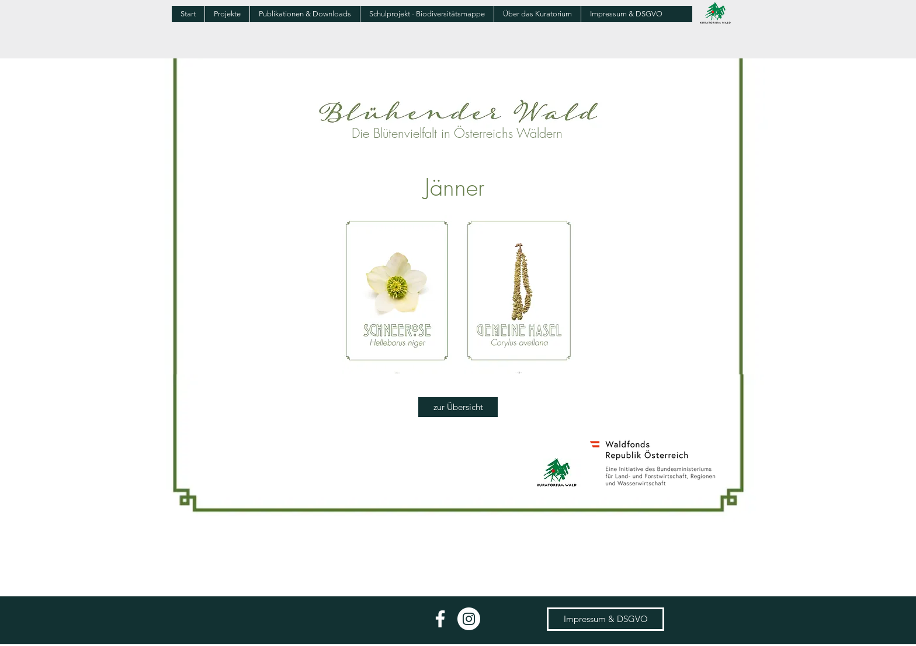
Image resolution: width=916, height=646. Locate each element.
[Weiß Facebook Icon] (440, 618)
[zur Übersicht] (458, 407)
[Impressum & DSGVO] (605, 619)
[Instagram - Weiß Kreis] (468, 618)
